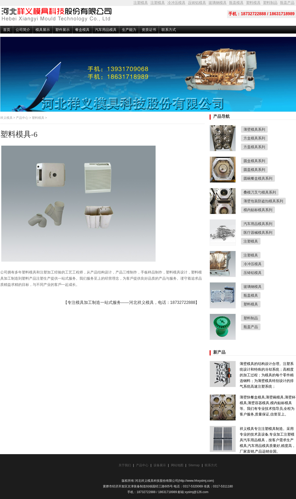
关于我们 (125, 465)
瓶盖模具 (236, 3)
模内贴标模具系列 (258, 210)
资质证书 (149, 30)
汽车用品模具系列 (258, 224)
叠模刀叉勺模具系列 (260, 192)
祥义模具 (6, 118)
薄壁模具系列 (254, 129)
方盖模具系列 (254, 147)
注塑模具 (140, 3)
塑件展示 (62, 30)
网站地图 (177, 465)
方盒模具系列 (254, 138)
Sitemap (194, 465)
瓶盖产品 (287, 3)
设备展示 (160, 465)
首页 (6, 30)
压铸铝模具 (197, 3)
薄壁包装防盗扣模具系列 (263, 201)
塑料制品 (270, 3)
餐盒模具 (82, 30)
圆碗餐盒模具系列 (258, 178)
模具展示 (42, 30)
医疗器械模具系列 (258, 232)
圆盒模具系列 (254, 161)
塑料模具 (253, 3)
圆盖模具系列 (254, 170)
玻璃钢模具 (218, 3)
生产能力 (129, 30)
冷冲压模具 (176, 3)
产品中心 (22, 118)
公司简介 (23, 30)
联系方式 (169, 30)
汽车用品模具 (105, 30)
